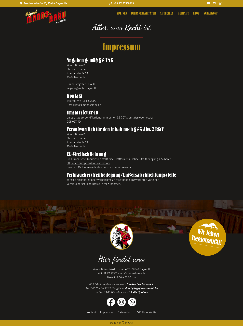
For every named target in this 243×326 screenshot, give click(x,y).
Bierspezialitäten (143, 13)
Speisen (122, 13)
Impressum (107, 312)
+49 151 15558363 (107, 273)
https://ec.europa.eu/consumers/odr (88, 163)
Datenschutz (125, 312)
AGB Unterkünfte (146, 312)
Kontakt (183, 13)
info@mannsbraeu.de (132, 273)
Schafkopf (211, 13)
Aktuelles (166, 13)
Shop (196, 13)
